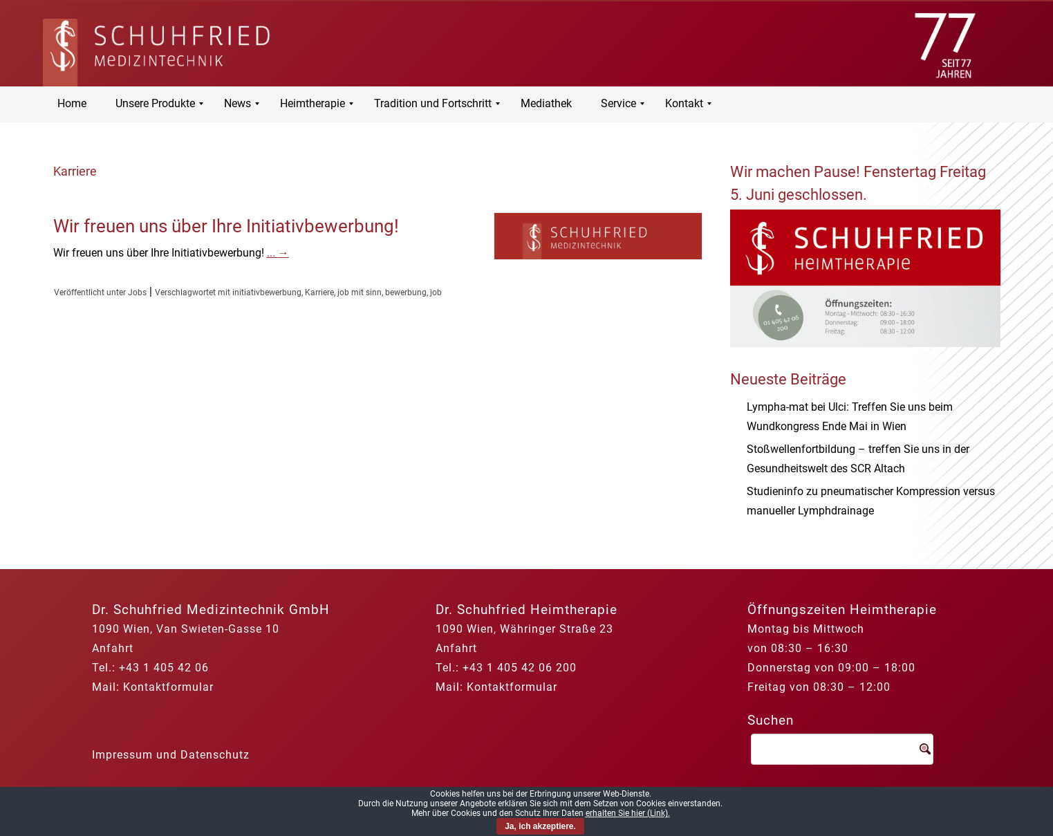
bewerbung (406, 292)
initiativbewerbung (266, 292)
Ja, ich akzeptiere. (540, 826)
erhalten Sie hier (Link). (628, 813)
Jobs (137, 292)
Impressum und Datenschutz (171, 754)
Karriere (319, 292)
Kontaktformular (168, 687)
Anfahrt (112, 648)
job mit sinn (359, 292)
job (436, 292)
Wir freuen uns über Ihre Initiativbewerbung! (226, 226)
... (278, 252)
